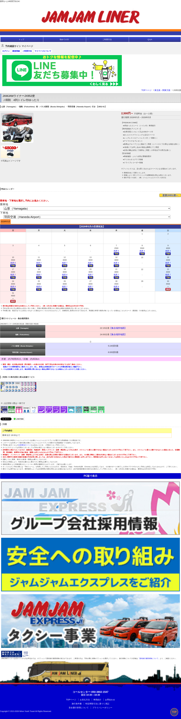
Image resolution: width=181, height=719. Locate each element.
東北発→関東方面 (162, 90)
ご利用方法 (107, 39)
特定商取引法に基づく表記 (97, 703)
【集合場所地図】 (118, 328)
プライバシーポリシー (102, 707)
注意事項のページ (24, 445)
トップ (21, 39)
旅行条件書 (77, 703)
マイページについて (43, 51)
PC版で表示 (90, 475)
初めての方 (64, 39)
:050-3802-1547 (90, 692)
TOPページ (146, 90)
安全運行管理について (79, 707)
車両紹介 (97, 700)
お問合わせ (110, 700)
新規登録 (16, 51)
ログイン (6, 51)
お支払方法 (85, 700)
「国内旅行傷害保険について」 (149, 658)
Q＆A (150, 39)
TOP (174, 712)
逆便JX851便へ (170, 195)
